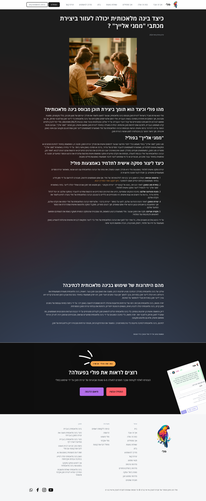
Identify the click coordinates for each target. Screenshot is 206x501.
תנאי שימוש (132, 460)
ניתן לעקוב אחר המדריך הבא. (107, 180)
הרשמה (106, 432)
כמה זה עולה (143, 4)
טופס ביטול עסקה (130, 472)
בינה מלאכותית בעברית (73, 428)
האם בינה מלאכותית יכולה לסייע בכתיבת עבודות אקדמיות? (69, 457)
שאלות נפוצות (111, 4)
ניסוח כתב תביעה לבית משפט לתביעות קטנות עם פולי (70, 447)
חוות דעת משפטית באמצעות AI (69, 452)
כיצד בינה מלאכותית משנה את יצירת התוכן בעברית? (70, 434)
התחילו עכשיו (116, 393)
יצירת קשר (70, 4)
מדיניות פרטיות (131, 464)
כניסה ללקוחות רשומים (100, 428)
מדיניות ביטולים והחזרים (128, 468)
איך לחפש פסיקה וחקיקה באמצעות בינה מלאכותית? (71, 464)
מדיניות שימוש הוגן (130, 476)
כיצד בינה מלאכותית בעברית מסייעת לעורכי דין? (70, 440)
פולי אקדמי (105, 440)
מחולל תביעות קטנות (101, 444)
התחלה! (54, 4)
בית (135, 428)
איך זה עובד (157, 4)
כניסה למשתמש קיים (37, 4)
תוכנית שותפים (131, 480)
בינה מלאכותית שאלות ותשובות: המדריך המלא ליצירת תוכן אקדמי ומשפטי (69, 472)
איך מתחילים (127, 4)
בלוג (99, 4)
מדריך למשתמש (85, 4)
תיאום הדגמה (91, 393)
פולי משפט (105, 436)
